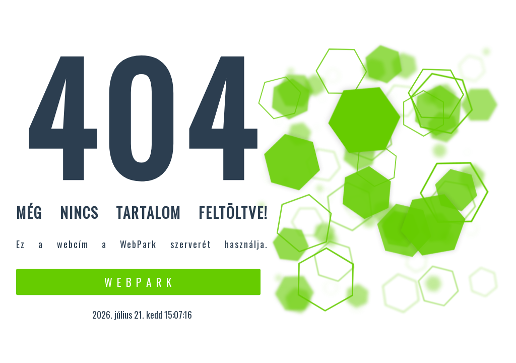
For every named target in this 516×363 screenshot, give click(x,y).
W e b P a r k (138, 282)
